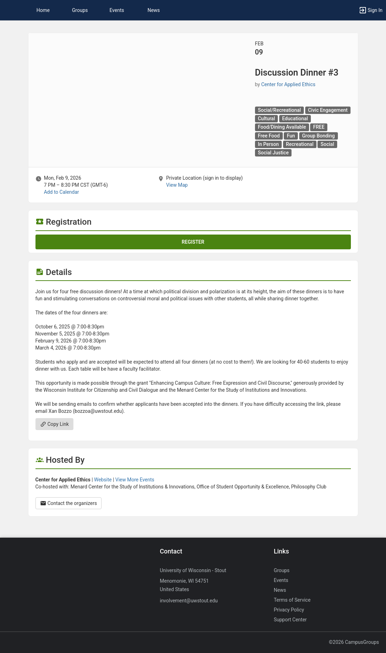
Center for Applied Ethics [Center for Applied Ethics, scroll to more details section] (288, 84)
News (154, 10)
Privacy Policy (289, 610)
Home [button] (43, 10)
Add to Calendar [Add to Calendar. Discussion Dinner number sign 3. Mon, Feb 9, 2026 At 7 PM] (61, 192)
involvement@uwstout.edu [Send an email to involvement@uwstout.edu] (189, 600)
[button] (9, 10)
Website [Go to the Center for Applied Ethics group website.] (103, 479)
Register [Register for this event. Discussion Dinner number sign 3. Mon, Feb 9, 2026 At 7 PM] (193, 242)
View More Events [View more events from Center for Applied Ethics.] (134, 479)
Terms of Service (292, 600)
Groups (80, 10)
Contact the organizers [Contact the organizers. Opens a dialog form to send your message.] (68, 503)
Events (117, 10)
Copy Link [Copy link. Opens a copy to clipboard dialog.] (54, 424)
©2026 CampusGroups (354, 642)
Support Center (290, 619)
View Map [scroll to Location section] (177, 185)
